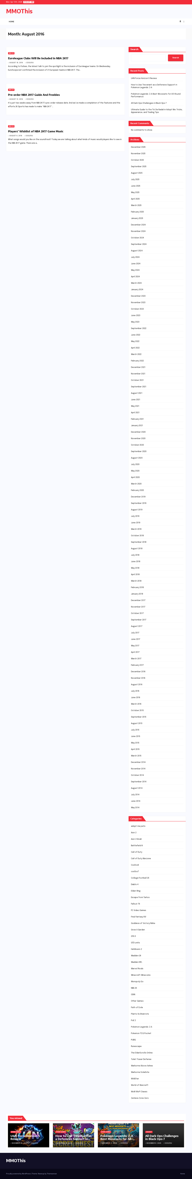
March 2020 (136, 484)
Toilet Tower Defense (141, 1059)
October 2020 (137, 445)
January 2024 (137, 290)
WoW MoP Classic (139, 1092)
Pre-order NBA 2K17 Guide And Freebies (34, 94)
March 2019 (136, 529)
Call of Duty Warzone (141, 859)
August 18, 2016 (16, 63)
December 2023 (138, 296)
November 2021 (138, 374)
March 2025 (136, 205)
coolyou (29, 63)
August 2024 (137, 251)
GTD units (135, 943)
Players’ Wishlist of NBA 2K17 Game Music (35, 131)
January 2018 (137, 594)
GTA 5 (133, 936)
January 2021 (137, 426)
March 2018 (136, 581)
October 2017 (137, 613)
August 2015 (136, 723)
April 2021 (135, 413)
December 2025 (138, 147)
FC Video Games (138, 910)
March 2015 (136, 756)
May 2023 (135, 322)
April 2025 (135, 199)
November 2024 (138, 231)
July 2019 (135, 516)
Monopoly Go (137, 982)
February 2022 (137, 361)
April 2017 (135, 652)
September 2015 (138, 717)
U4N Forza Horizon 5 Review (144, 78)
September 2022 (138, 328)
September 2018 (138, 542)
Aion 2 (133, 833)
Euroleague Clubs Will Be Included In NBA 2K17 (38, 58)
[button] (180, 21)
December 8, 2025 (154, 1143)
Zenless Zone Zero (140, 1098)
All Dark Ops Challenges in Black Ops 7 (149, 103)
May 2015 (135, 743)
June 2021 (135, 400)
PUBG (133, 1040)
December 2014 (138, 762)
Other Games (137, 1001)
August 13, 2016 (16, 99)
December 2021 (138, 367)
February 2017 (137, 665)
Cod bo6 (135, 865)
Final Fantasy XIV (138, 917)
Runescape (136, 1046)
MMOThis (19, 11)
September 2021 (138, 387)
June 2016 (135, 698)
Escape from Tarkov (140, 897)
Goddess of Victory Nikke (143, 923)
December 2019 (138, 497)
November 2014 (138, 769)
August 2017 (136, 626)
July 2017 (135, 633)
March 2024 (136, 283)
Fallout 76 (135, 904)
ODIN (133, 995)
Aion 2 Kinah (136, 839)
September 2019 (138, 503)
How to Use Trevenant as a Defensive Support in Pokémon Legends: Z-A (73, 1139)
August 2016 (136, 685)
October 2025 (137, 160)
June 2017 (135, 639)
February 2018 (137, 587)
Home (11, 22)
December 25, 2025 (20, 1143)
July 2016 (135, 691)
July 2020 (135, 464)
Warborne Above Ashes (142, 1066)
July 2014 (135, 795)
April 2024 (135, 277)
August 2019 (136, 510)
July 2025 (135, 179)
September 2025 (138, 167)
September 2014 (139, 782)
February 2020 (137, 490)
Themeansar (52, 1174)
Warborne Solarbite (140, 1072)
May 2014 (135, 808)
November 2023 (138, 303)
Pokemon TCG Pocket (141, 1033)
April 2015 (135, 749)
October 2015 (137, 710)
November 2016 (138, 678)
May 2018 (135, 568)
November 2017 (138, 607)
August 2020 (137, 458)
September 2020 (139, 451)
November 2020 (138, 439)
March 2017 (136, 659)
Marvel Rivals (137, 969)
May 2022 (135, 341)
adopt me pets (138, 826)
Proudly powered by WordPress (18, 1174)
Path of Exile (137, 1007)
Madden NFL (136, 962)
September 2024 (139, 244)
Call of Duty (136, 852)
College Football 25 (140, 878)
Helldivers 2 (136, 949)
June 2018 (135, 562)
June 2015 (135, 736)
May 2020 (135, 471)
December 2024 (138, 225)
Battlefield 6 (137, 846)
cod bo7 (135, 872)
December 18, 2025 (65, 1143)
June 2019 (135, 523)
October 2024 (137, 238)
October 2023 (137, 309)
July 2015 (135, 730)
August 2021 (136, 393)
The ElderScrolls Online (142, 1053)
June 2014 (135, 801)
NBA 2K (11, 53)
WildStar (135, 1079)
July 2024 (135, 257)
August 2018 (136, 549)
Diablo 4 (135, 884)
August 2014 (137, 788)
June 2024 (136, 264)
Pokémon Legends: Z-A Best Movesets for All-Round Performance (116, 1139)
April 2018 (135, 574)
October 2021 (137, 380)
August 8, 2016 (16, 136)
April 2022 (135, 348)
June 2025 (135, 186)
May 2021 (135, 406)
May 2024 (135, 270)
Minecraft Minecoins (141, 975)
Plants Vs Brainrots (140, 1014)
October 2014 (137, 775)
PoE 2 (133, 1020)
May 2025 (135, 192)
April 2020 (135, 477)
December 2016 (138, 672)
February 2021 (137, 419)
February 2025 (137, 212)
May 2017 (135, 646)
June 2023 (135, 315)
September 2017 (138, 620)
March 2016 (136, 704)
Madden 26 (136, 956)
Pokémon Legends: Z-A (141, 1027)
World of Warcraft (139, 1085)
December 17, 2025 (110, 1143)
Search (134, 49)
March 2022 (136, 354)
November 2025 (138, 154)
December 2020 (138, 432)
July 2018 (135, 555)
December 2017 (138, 600)
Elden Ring (136, 891)
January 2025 (137, 218)
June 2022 (135, 335)
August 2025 (136, 173)
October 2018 (137, 536)
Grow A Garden (138, 930)
